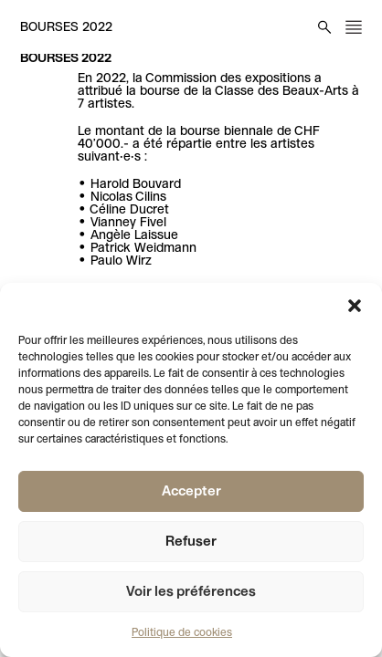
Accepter (191, 491)
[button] (354, 306)
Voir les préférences (191, 592)
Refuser (191, 542)
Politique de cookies (182, 633)
